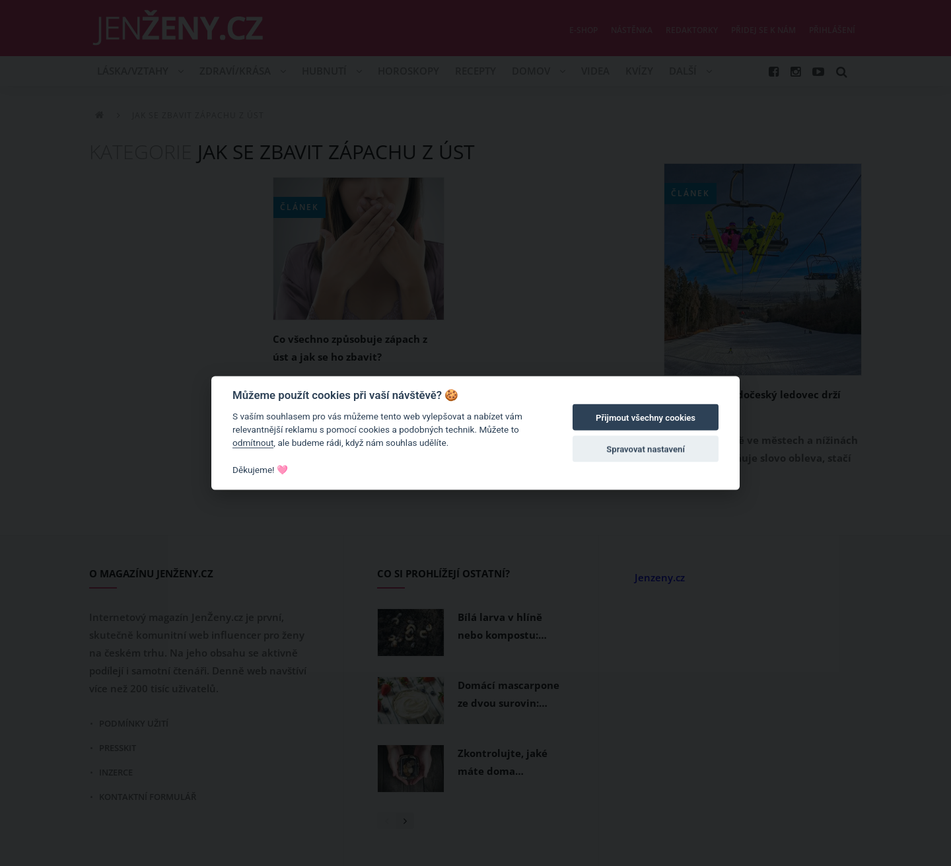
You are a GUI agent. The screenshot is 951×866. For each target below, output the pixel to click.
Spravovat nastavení (645, 449)
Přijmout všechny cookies (645, 418)
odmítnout (252, 442)
